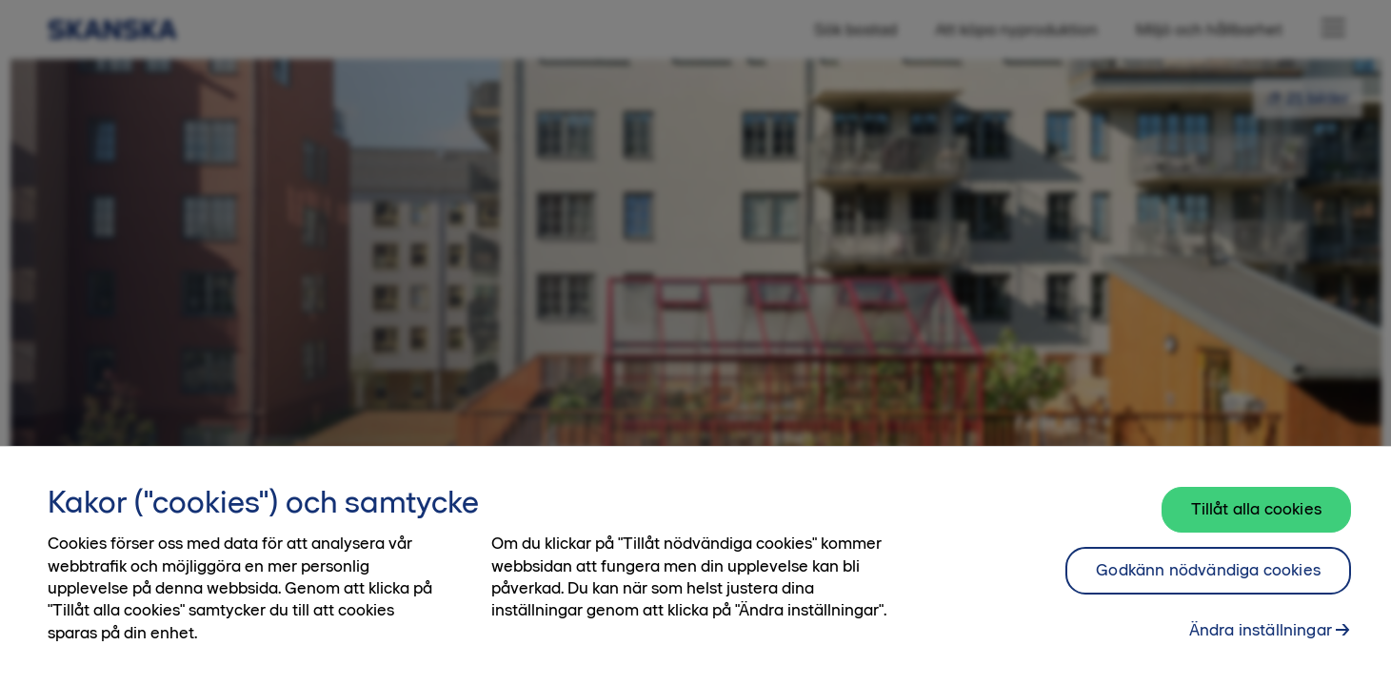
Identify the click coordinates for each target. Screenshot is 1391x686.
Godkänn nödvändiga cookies (1208, 584)
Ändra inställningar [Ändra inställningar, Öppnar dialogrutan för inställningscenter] (1260, 644)
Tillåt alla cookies (1256, 523)
